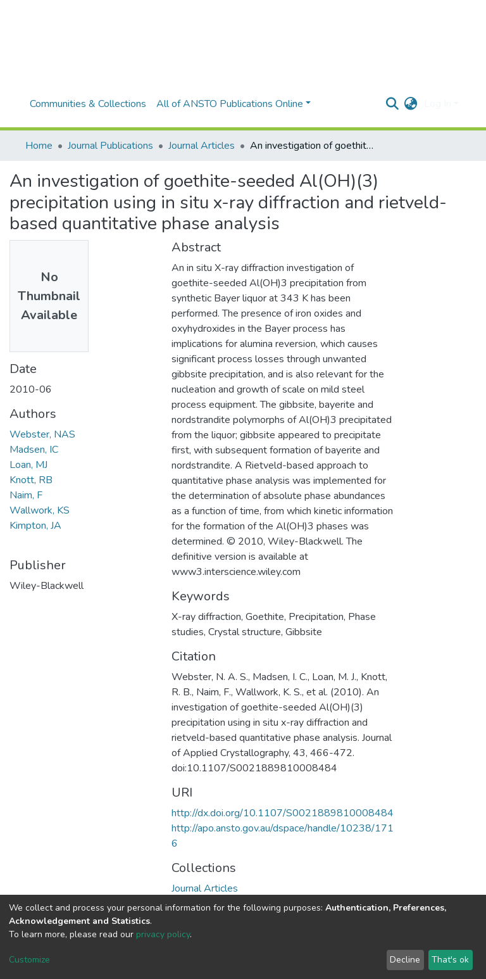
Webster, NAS (42, 434)
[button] (411, 103)
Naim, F (25, 495)
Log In (437, 104)
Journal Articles (201, 146)
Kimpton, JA (35, 526)
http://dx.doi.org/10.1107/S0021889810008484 (282, 813)
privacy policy (163, 934)
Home (39, 146)
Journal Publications (110, 146)
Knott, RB (31, 480)
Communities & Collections (88, 104)
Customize (29, 960)
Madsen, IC (33, 450)
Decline (405, 960)
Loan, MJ (28, 465)
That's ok (450, 960)
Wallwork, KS (39, 510)
